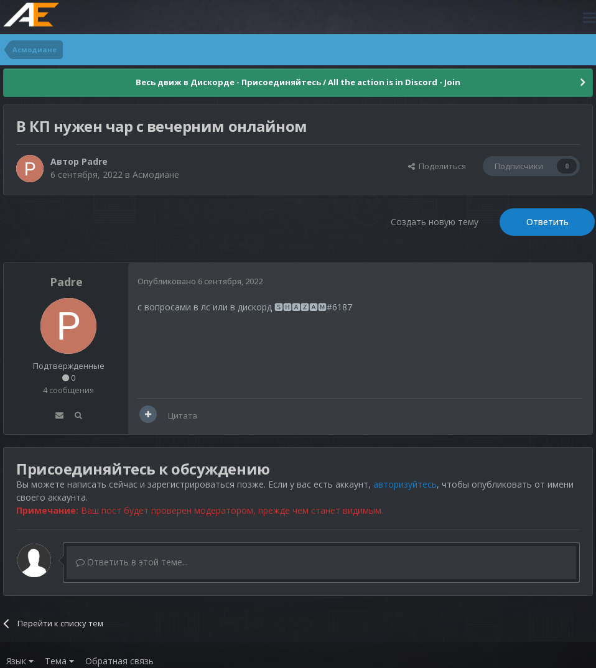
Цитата (182, 415)
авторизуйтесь (405, 484)
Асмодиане (156, 174)
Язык (20, 661)
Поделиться (437, 166)
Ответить (547, 222)
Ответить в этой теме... (132, 562)
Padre (94, 161)
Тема (59, 661)
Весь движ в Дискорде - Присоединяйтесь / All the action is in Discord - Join (298, 82)
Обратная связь (119, 661)
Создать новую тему (434, 222)
